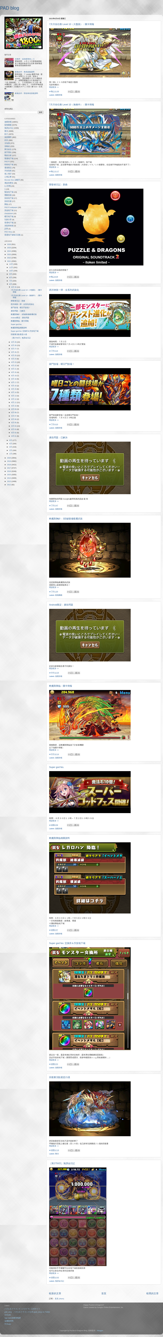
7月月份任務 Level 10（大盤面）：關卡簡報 (71, 24)
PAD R (7, 162)
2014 (9, 478)
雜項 (57, 1154)
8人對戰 (7, 186)
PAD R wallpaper (10, 207)
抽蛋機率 (8, 137)
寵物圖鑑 (58, 595)
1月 (10, 454)
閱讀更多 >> (54, 87)
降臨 (6, 204)
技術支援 (8, 201)
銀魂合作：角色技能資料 (25, 72)
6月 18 (14, 379)
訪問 (6, 229)
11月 (11, 267)
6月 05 (14, 423)
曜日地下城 (8, 216)
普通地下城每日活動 (12, 235)
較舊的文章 (152, 1293)
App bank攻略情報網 (12, 1318)
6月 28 (14, 345)
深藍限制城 (8, 226)
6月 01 (14, 436)
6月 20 (14, 372)
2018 (9, 465)
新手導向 (8, 152)
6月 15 (14, 389)
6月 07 (14, 416)
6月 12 (14, 399)
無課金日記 (59, 1281)
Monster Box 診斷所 (12, 180)
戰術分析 (8, 155)
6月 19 (14, 376)
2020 (9, 458)
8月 (10, 277)
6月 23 (14, 362)
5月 (10, 440)
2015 (9, 475)
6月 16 (14, 386)
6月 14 (14, 392)
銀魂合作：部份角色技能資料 (26, 93)
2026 (9, 244)
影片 (6, 134)
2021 (9, 261)
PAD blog (9, 8)
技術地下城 (8, 198)
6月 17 (14, 382)
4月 (10, 444)
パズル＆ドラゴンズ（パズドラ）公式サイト (22, 1309)
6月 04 (14, 426)
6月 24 (14, 359)
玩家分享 (8, 220)
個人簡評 (8, 174)
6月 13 (14, 396)
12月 (11, 264)
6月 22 (14, 365)
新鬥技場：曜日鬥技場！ (61, 364)
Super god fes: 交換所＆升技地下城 (67, 943)
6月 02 (14, 433)
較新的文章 (55, 1293)
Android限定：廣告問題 (61, 605)
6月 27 (14, 349)
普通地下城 (8, 223)
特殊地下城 (8, 165)
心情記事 (8, 177)
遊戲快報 (58, 95)
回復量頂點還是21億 (59, 1077)
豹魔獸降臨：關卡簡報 (60, 686)
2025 (9, 248)
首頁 (103, 1293)
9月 (10, 274)
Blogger (100, 1331)
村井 (6, 140)
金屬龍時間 (8, 1321)
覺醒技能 (8, 195)
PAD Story (8, 232)
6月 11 (14, 402)
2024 (9, 251)
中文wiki (7, 1324)
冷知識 (7, 143)
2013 (9, 481)
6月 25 (14, 355)
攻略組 (7, 146)
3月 (10, 447)
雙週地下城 (8, 158)
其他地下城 (8, 210)
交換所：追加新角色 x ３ (25, 59)
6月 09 (14, 409)
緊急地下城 (8, 192)
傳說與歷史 (8, 183)
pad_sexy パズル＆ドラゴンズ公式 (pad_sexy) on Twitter (27, 1312)
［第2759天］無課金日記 (62, 1163)
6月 (10, 284)
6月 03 (14, 429)
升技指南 (8, 171)
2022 (9, 258)
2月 (10, 450)
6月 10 (14, 406)
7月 (10, 281)
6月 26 (14, 352)
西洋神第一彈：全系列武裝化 (64, 290)
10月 (11, 271)
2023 (9, 254)
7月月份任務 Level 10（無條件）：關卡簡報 (71, 104)
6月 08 (14, 412)
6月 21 (14, 369)
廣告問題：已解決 (58, 437)
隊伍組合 (8, 149)
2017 (9, 468)
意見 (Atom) (59, 1299)
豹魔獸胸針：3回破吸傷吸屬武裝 (66, 518)
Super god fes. (56, 767)
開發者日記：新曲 (58, 184)
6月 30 (14, 287)
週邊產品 (8, 168)
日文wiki (7, 1315)
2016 (9, 471)
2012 (9, 485)
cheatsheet (8, 213)
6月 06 (14, 419)
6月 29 (14, 342)
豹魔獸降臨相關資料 (59, 838)
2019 (9, 461)
